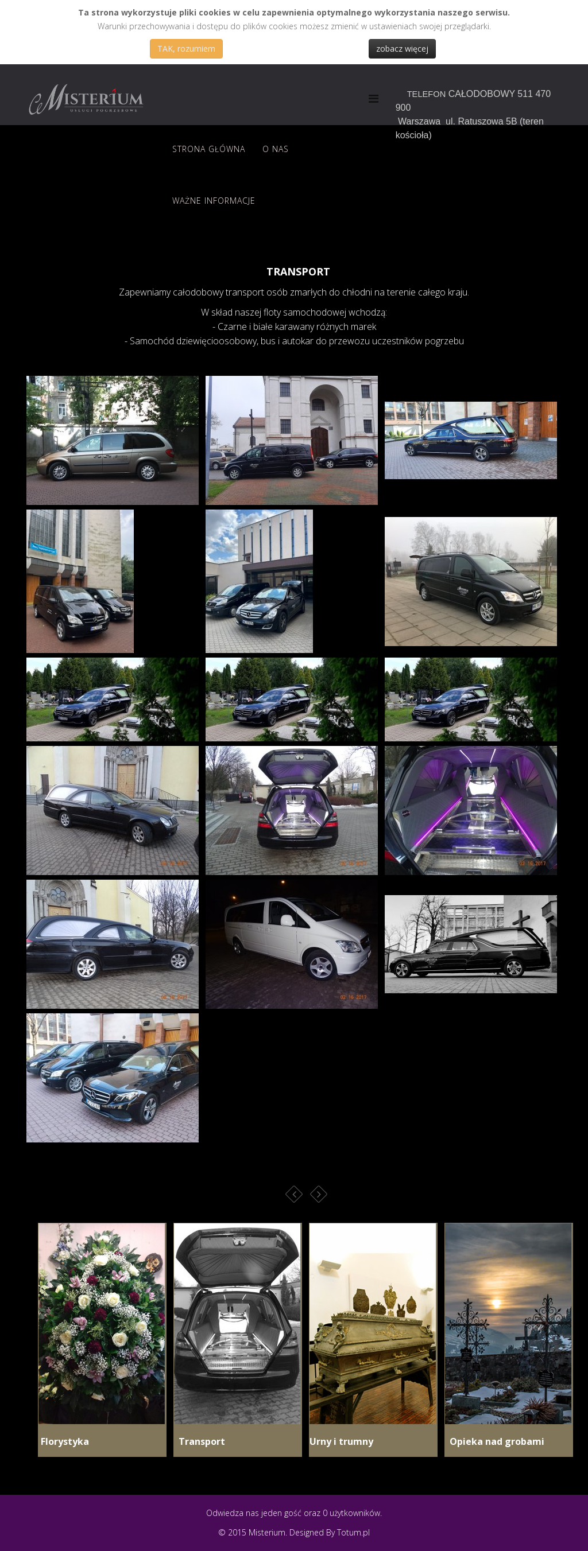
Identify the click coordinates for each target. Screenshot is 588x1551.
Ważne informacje (214, 200)
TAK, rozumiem (186, 48)
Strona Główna (208, 148)
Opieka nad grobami (494, 1441)
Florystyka (63, 1441)
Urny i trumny (341, 1441)
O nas (275, 148)
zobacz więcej (402, 48)
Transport (199, 1441)
